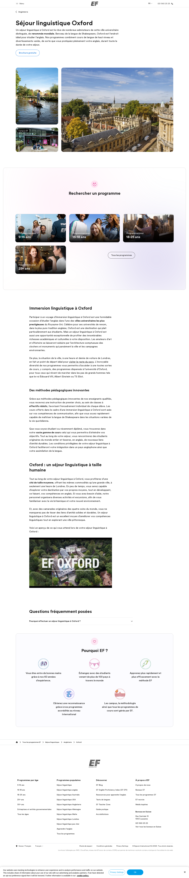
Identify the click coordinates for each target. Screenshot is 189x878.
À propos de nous (142, 810)
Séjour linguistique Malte (67, 839)
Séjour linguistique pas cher (68, 849)
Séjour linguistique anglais (67, 815)
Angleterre (23, 12)
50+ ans (20, 830)
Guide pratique (102, 834)
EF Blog (99, 810)
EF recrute (139, 825)
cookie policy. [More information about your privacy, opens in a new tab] (83, 876)
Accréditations (102, 839)
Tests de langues (103, 825)
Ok (135, 872)
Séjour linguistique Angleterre (69, 830)
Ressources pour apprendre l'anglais (111, 820)
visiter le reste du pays (81, 387)
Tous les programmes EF (145, 820)
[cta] (121, 268)
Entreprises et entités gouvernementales (34, 834)
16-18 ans (21, 815)
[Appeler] (165, 3)
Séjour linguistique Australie (68, 820)
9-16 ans (20, 810)
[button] (20, 3)
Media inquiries (141, 830)
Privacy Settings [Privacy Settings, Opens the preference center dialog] (117, 872)
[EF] (94, 4)
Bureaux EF (140, 815)
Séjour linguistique (64, 810)
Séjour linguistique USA (66, 825)
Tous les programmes (66, 859)
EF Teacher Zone (103, 830)
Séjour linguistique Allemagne (69, 834)
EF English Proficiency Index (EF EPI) (111, 815)
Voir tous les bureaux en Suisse (148, 852)
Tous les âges (23, 839)
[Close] (185, 872)
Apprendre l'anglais (64, 854)
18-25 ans (21, 820)
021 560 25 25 (141, 848)
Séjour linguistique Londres (68, 844)
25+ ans (20, 825)
